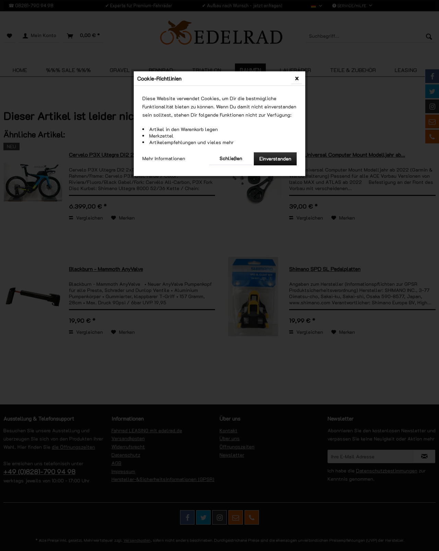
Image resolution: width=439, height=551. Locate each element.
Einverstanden (275, 158)
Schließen (231, 158)
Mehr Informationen (163, 158)
